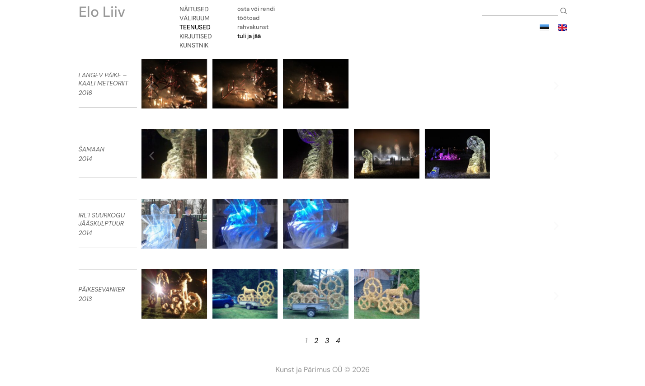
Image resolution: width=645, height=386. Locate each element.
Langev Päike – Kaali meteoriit (103, 79)
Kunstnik (196, 45)
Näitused (196, 9)
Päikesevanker (102, 289)
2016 (86, 93)
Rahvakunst (252, 27)
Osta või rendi (256, 9)
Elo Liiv (102, 11)
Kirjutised (198, 36)
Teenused (197, 27)
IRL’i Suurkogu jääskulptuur (102, 219)
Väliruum (196, 18)
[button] (151, 85)
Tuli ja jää (249, 36)
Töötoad (248, 18)
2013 (85, 299)
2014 (85, 159)
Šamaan (92, 149)
